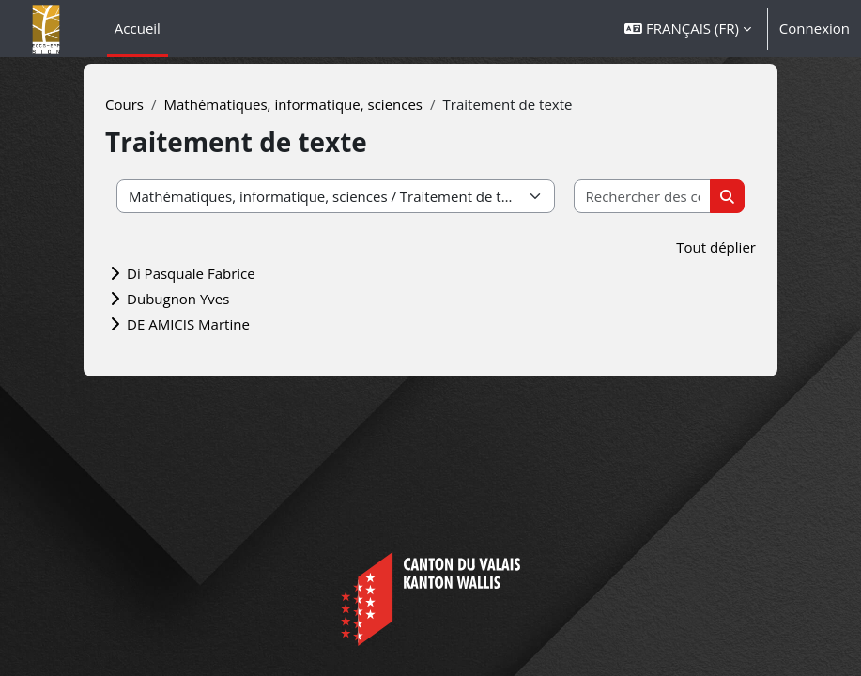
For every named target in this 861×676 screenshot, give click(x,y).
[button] (687, 28)
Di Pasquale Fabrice (191, 273)
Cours (124, 104)
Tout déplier (716, 247)
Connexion (814, 28)
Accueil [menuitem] (138, 28)
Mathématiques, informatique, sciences (293, 104)
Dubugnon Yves (178, 298)
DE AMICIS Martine (188, 324)
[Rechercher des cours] (643, 196)
